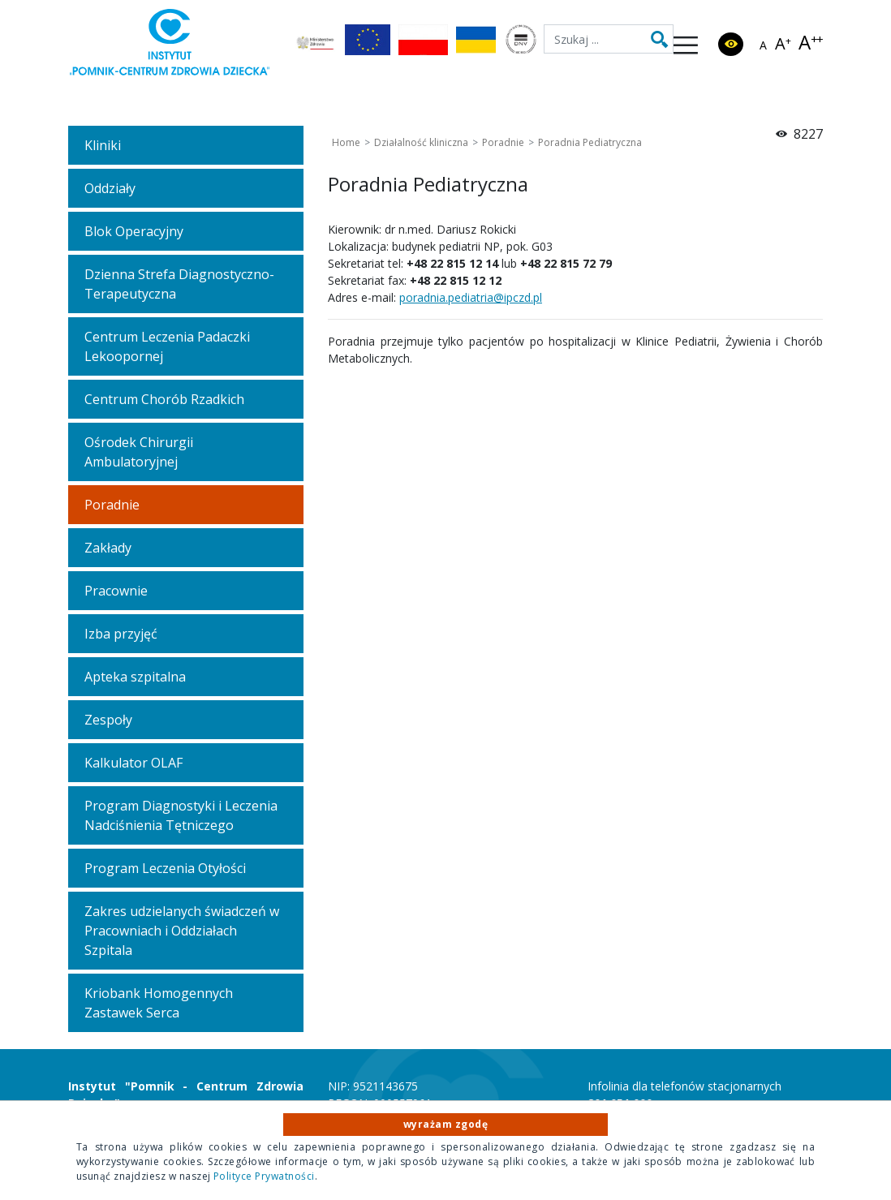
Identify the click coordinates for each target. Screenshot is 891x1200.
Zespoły (108, 720)
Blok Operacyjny (133, 231)
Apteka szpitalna (135, 677)
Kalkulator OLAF (133, 763)
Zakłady (107, 548)
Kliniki (102, 145)
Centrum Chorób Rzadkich (164, 399)
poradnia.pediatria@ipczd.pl (470, 297)
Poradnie (112, 505)
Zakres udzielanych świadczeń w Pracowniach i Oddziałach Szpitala (181, 930)
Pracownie (116, 591)
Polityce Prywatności (264, 1176)
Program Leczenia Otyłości (165, 868)
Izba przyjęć (120, 634)
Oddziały (110, 188)
